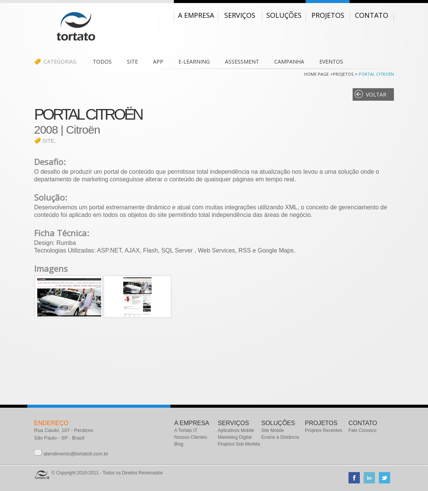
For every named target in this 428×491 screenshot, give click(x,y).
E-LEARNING (194, 61)
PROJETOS (321, 423)
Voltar (376, 94)
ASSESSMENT (242, 61)
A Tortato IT (185, 430)
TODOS (102, 61)
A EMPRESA (191, 423)
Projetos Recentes (323, 430)
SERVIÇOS (233, 423)
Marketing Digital (234, 437)
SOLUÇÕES (278, 423)
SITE (132, 61)
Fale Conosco (362, 430)
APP (158, 61)
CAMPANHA (289, 61)
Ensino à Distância (280, 437)
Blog (178, 444)
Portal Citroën (376, 74)
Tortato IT (76, 26)
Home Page (316, 74)
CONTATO (362, 423)
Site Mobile (272, 430)
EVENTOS (331, 61)
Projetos (343, 74)
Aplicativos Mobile (236, 430)
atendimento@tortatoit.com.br (76, 454)
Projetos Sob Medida (239, 444)
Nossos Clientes (190, 437)
